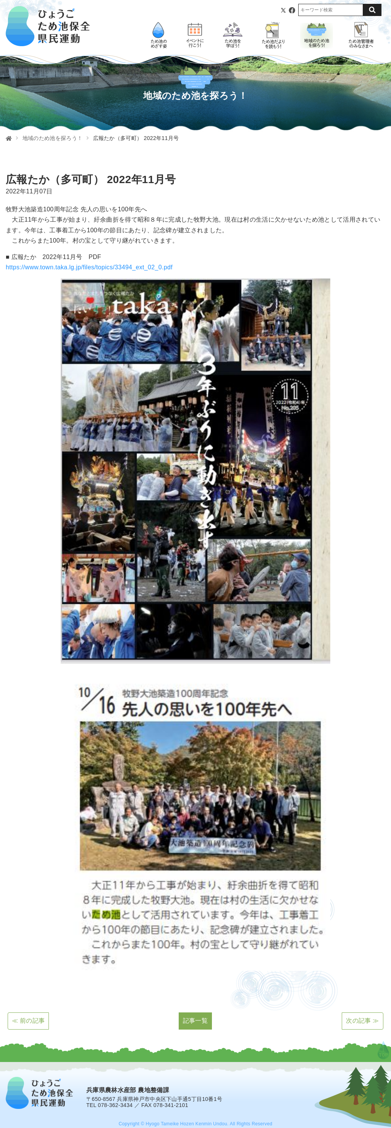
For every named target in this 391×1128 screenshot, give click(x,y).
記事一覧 (195, 1020)
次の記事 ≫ (362, 1020)
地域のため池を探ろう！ (53, 138)
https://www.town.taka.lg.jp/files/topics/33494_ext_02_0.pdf (89, 267)
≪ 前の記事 (28, 1020)
